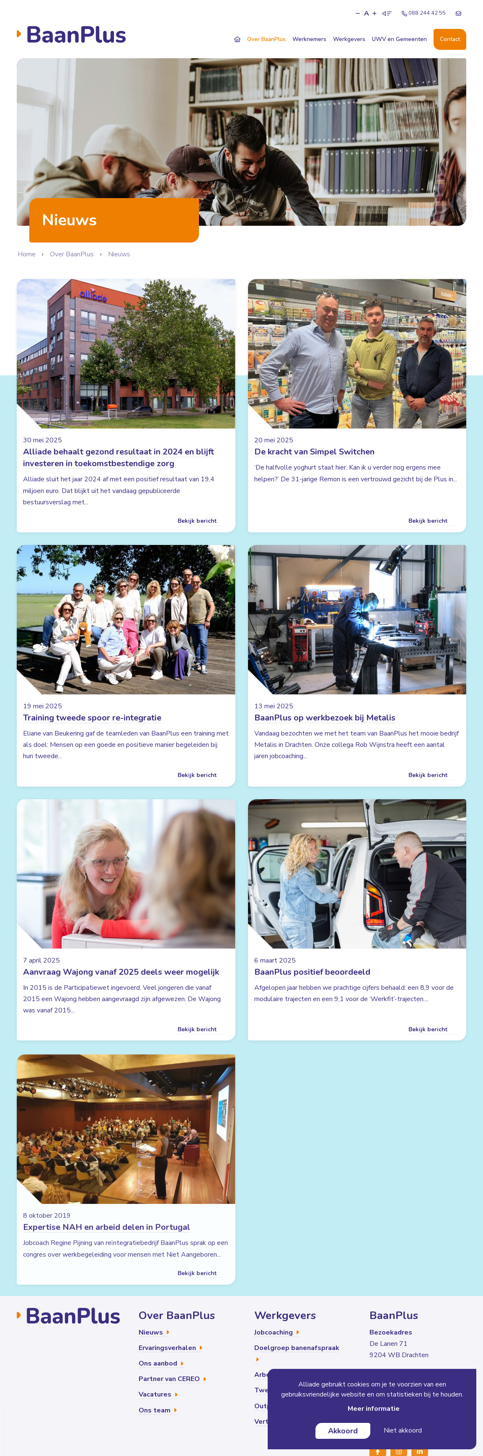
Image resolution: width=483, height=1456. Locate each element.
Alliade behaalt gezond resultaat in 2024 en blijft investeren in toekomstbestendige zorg (118, 457)
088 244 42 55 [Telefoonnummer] (424, 13)
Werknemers (309, 39)
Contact (450, 39)
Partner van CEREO (172, 1379)
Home (27, 254)
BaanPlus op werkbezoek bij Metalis (324, 731)
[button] (358, 13)
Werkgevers (349, 39)
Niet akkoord (403, 1430)
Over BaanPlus (266, 39)
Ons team (158, 1410)
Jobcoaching (276, 1332)
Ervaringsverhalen (170, 1348)
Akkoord (343, 1431)
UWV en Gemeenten (399, 39)
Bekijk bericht (200, 521)
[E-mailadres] (458, 13)
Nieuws (119, 254)
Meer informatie (374, 1408)
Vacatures (158, 1394)
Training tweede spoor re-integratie (92, 731)
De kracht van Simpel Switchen (314, 451)
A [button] (366, 13)
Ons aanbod (161, 1363)
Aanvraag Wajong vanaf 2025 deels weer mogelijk (121, 985)
